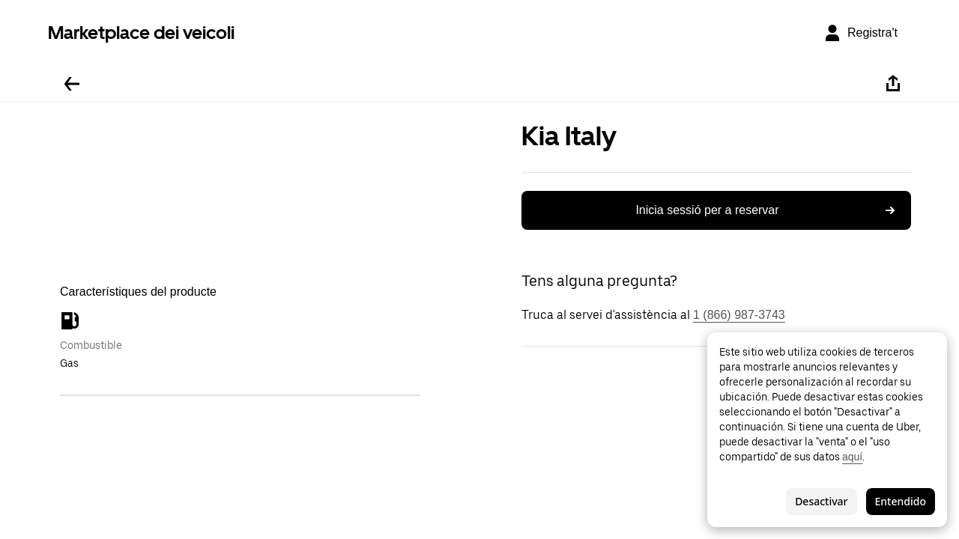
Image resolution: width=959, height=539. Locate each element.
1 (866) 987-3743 (739, 314)
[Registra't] (860, 32)
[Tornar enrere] (72, 84)
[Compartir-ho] (893, 84)
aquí (852, 457)
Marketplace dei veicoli (141, 32)
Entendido (900, 501)
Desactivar (821, 501)
